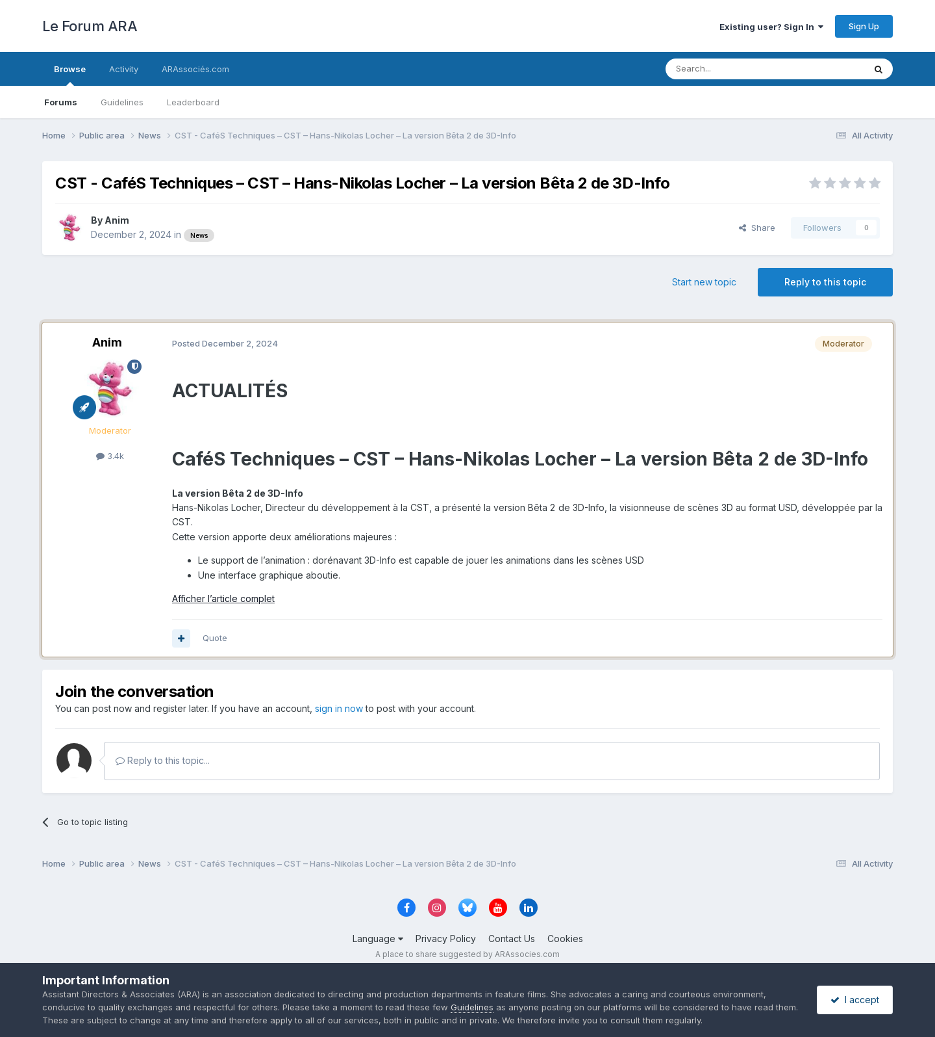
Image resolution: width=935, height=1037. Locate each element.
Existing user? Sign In (771, 26)
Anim (117, 220)
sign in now (339, 708)
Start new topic (704, 281)
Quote (215, 638)
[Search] (732, 69)
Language (378, 938)
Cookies (565, 938)
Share (757, 227)
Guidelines (122, 102)
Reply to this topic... (163, 760)
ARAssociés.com (195, 69)
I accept (854, 999)
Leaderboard (193, 102)
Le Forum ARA (89, 26)
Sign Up (864, 26)
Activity (123, 69)
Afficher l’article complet (223, 598)
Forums (60, 102)
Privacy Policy (446, 938)
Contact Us (511, 938)
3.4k (110, 456)
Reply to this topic (825, 281)
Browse (70, 75)
